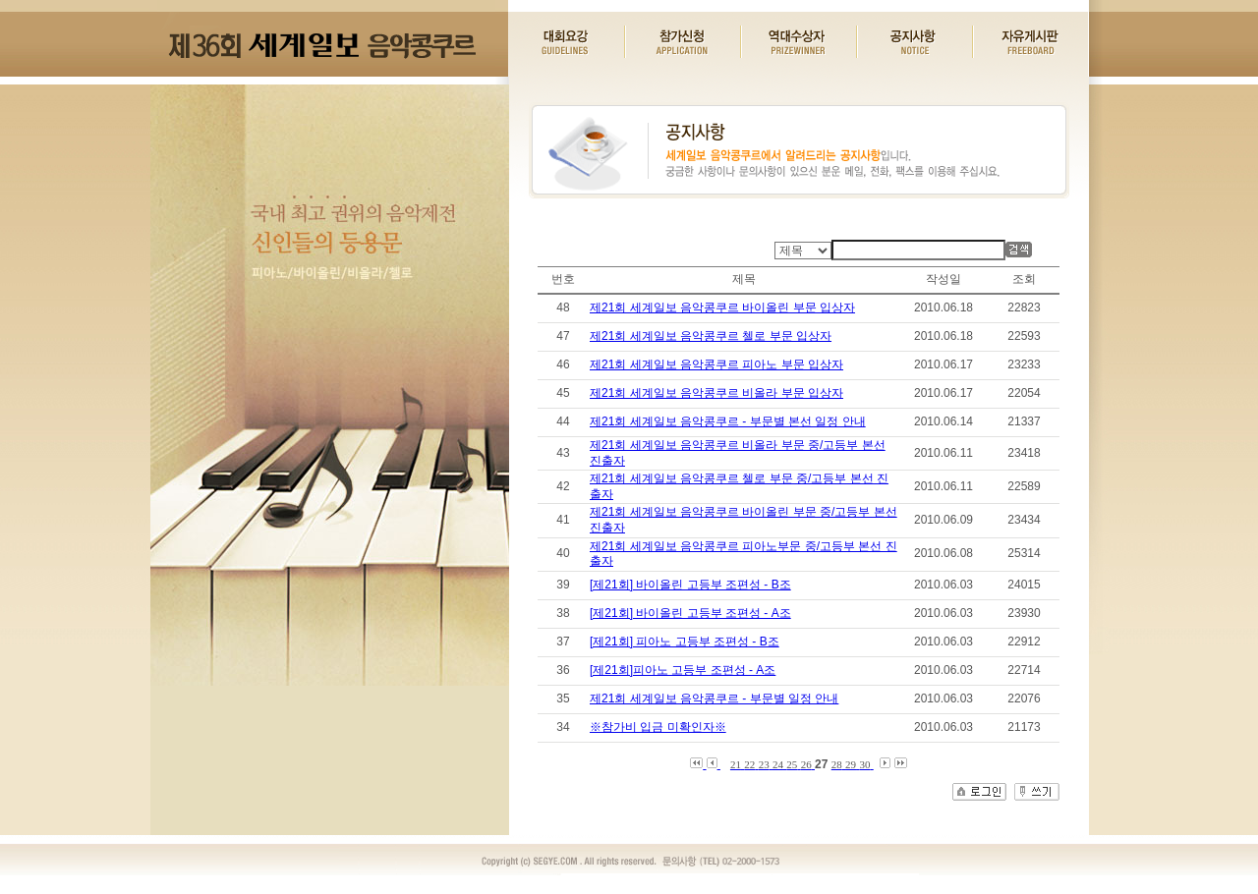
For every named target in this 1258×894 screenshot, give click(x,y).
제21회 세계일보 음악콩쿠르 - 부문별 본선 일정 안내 (728, 421)
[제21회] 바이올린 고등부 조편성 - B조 (690, 584)
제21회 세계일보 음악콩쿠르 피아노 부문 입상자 (716, 364)
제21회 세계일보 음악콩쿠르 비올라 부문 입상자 (716, 393)
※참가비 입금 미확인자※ (658, 727)
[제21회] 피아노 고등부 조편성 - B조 (684, 641)
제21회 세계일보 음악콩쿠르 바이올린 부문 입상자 (722, 307)
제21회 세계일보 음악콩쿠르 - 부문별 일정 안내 (714, 698)
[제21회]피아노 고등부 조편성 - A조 (682, 670)
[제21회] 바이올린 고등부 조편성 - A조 (690, 613)
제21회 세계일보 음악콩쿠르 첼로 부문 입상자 (710, 336)
